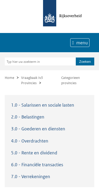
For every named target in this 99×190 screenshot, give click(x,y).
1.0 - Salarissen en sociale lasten (42, 105)
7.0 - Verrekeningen (30, 176)
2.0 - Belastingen (27, 117)
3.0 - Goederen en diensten (38, 129)
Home (9, 77)
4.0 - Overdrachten (29, 141)
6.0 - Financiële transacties (37, 165)
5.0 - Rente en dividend (34, 153)
